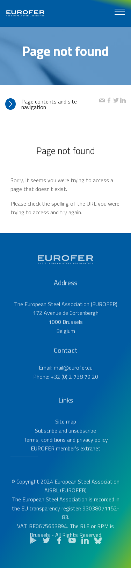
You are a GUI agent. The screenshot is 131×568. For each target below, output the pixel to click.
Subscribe (46, 440)
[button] (52, 104)
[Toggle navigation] (120, 11)
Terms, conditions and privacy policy (65, 448)
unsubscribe (82, 440)
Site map (65, 431)
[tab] (52, 104)
